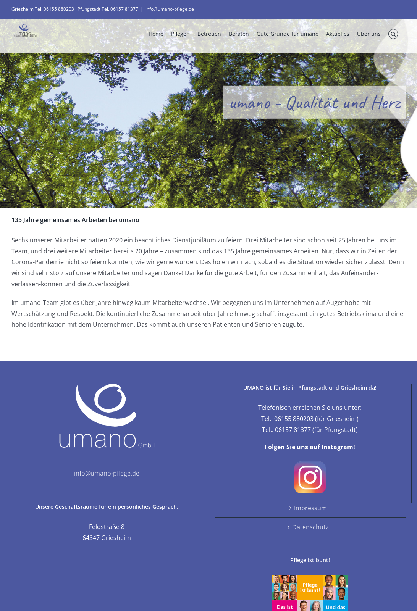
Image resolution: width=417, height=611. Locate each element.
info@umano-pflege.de (169, 9)
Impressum (310, 508)
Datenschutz (310, 527)
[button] (393, 34)
